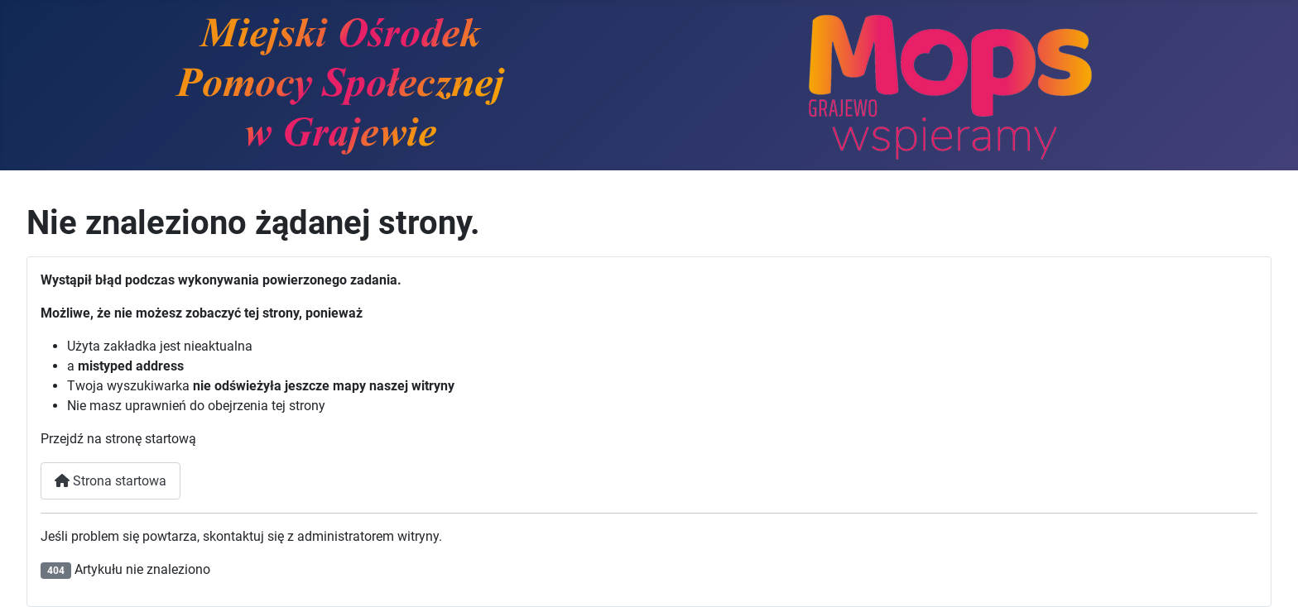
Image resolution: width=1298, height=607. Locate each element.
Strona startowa (110, 481)
